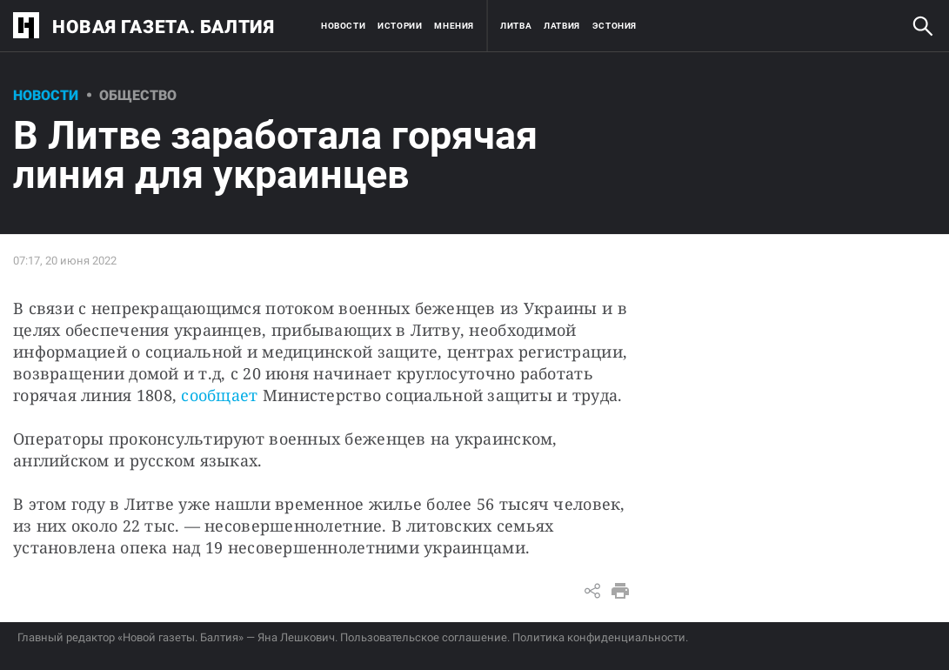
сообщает (219, 395)
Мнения (454, 25)
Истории (400, 25)
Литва (515, 25)
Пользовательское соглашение (423, 637)
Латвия (562, 25)
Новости (343, 25)
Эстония (614, 25)
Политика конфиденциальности (598, 637)
